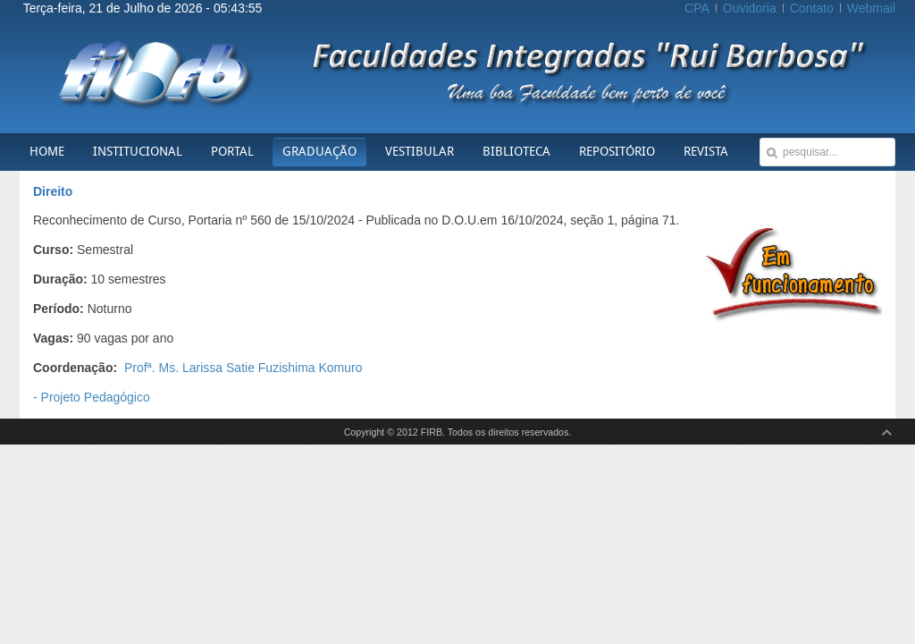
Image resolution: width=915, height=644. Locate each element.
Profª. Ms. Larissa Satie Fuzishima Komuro (243, 367)
